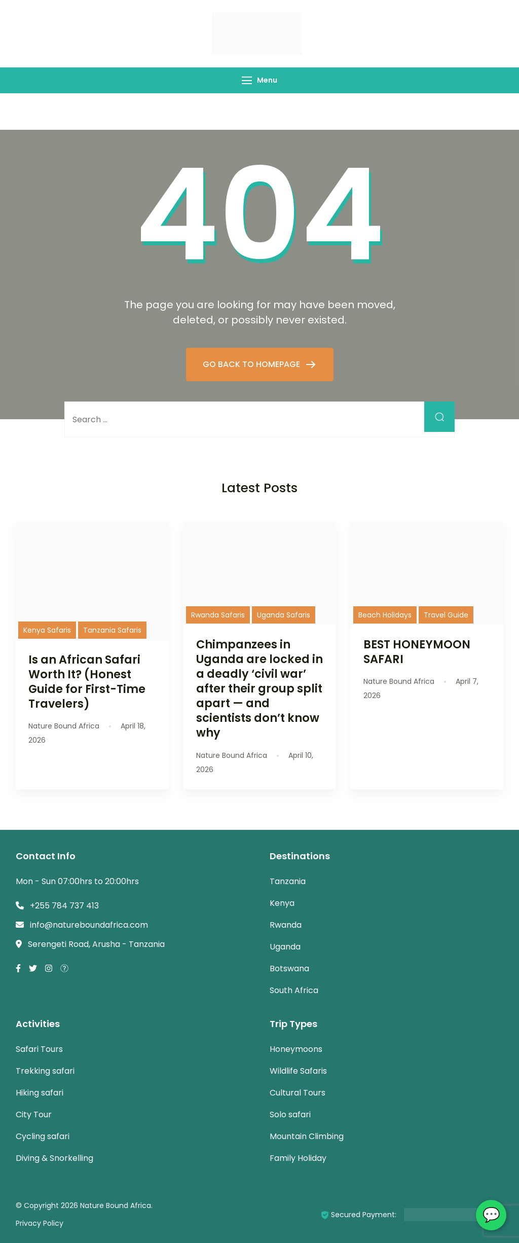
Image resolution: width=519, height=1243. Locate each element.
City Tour (34, 1114)
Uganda (285, 947)
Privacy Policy (39, 1223)
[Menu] (247, 80)
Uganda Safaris (283, 615)
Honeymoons (296, 1049)
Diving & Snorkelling (54, 1158)
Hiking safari (39, 1093)
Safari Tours (39, 1049)
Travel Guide (446, 615)
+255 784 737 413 (64, 905)
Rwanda (286, 925)
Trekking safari (45, 1071)
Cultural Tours (297, 1093)
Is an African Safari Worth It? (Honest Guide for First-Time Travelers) (86, 681)
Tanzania (288, 881)
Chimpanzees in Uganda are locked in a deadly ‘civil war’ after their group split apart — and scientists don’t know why (259, 688)
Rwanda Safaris (218, 615)
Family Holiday (298, 1158)
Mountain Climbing (307, 1136)
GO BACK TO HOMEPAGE (252, 364)
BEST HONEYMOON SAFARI (416, 651)
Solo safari (290, 1114)
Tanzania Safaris (112, 630)
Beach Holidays (385, 615)
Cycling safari (42, 1136)
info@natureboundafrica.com (89, 925)
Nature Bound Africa (115, 1205)
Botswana (289, 968)
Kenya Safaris (47, 630)
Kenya (282, 903)
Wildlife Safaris (298, 1071)
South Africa (294, 990)
